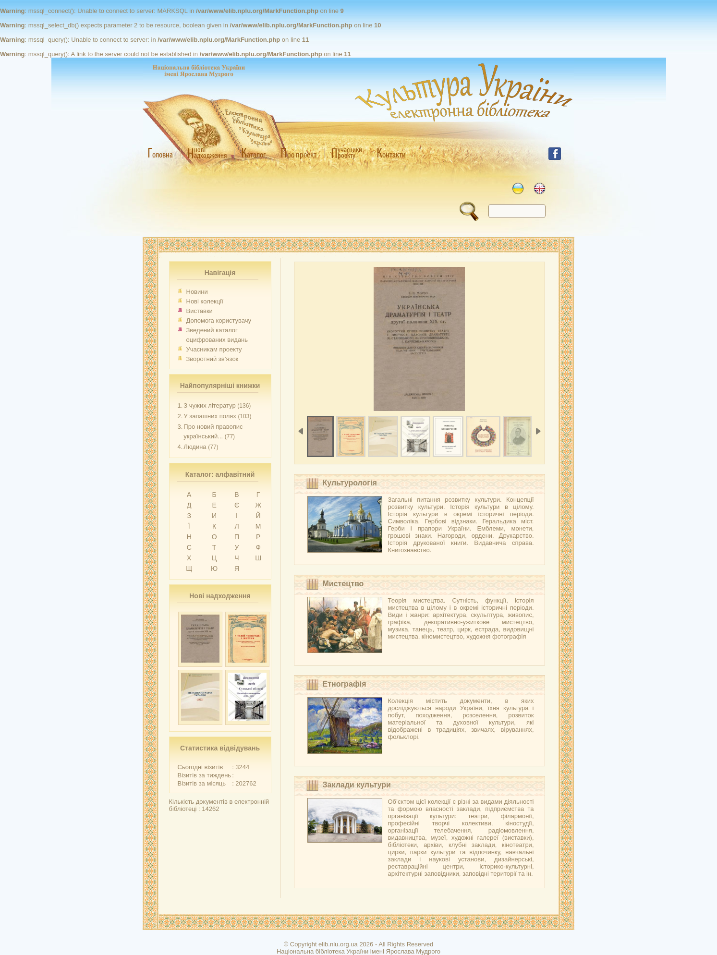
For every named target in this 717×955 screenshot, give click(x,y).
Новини (197, 291)
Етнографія (344, 684)
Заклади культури (357, 785)
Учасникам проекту (214, 349)
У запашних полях (209, 416)
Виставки (199, 310)
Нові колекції (204, 301)
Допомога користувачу (219, 320)
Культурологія (350, 483)
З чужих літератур (209, 405)
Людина (194, 446)
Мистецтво (343, 584)
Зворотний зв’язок (212, 359)
